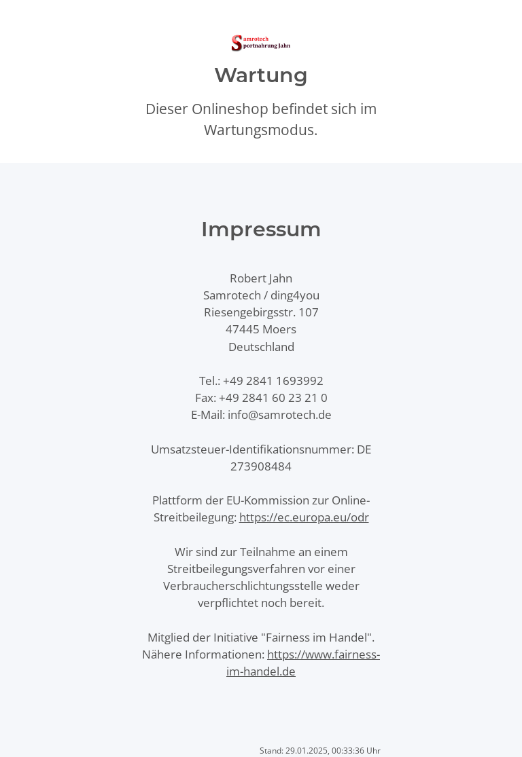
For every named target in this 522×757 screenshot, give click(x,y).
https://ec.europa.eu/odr (304, 517)
